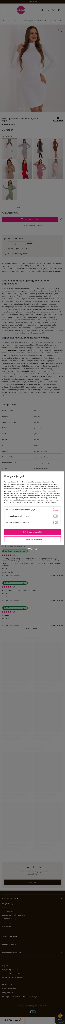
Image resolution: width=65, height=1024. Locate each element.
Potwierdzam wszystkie (32, 532)
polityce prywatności (11, 491)
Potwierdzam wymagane (32, 539)
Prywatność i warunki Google (37, 493)
